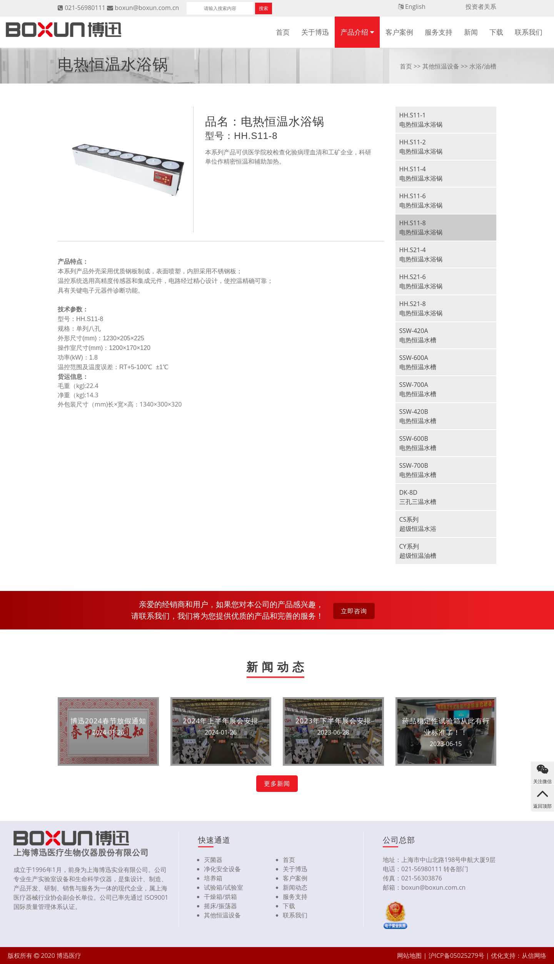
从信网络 (534, 955)
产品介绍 (354, 32)
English (415, 6)
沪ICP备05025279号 (456, 955)
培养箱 (213, 878)
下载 (496, 32)
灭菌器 (213, 859)
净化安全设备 (222, 869)
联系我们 (528, 32)
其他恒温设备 (440, 66)
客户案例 (399, 32)
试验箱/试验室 (223, 887)
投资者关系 (481, 6)
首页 (283, 32)
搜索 (263, 8)
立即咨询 (354, 611)
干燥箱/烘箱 (220, 896)
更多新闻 (277, 783)
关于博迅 (315, 32)
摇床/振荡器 (220, 906)
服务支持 (438, 32)
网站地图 (409, 955)
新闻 (471, 32)
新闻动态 (295, 887)
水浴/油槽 (482, 66)
